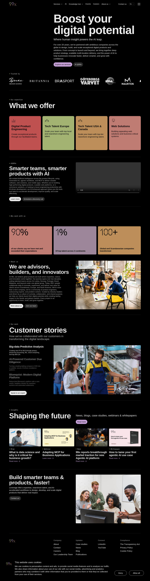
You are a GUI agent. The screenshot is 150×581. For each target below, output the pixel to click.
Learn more (48, 458)
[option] (30, 350)
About (56, 544)
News (78, 548)
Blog (78, 551)
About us (106, 4)
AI (66, 4)
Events (88, 4)
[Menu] (139, 4)
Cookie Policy (126, 551)
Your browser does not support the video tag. (108, 178)
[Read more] (108, 285)
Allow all (136, 573)
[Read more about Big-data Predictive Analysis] (97, 370)
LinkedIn (102, 544)
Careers (96, 4)
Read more (14, 461)
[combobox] (132, 4)
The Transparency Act (130, 544)
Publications (81, 554)
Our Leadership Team (63, 554)
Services (58, 4)
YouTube (102, 548)
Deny (120, 573)
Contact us (122, 4)
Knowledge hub (76, 4)
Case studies (81, 544)
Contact (57, 548)
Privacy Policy (126, 548)
